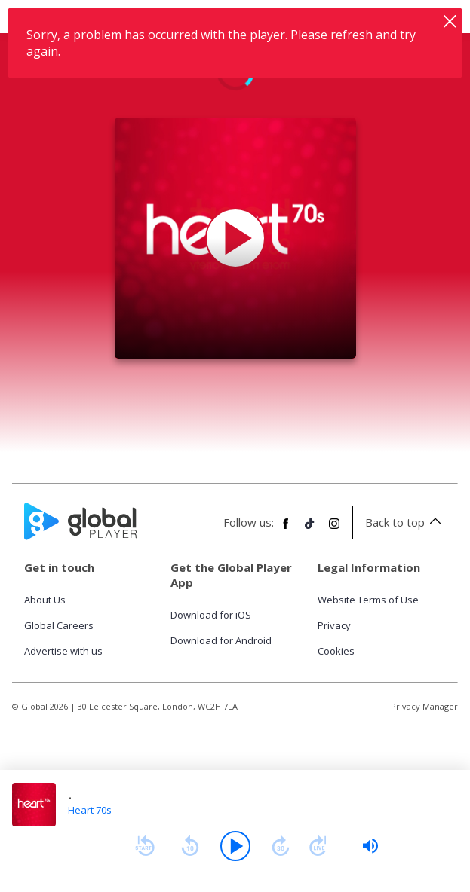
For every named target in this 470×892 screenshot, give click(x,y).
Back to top (405, 522)
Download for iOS (210, 615)
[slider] (370, 846)
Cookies (336, 651)
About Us (45, 599)
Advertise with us (63, 651)
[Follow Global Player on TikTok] (310, 529)
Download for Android (221, 640)
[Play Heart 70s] (235, 238)
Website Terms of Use (368, 599)
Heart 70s (90, 810)
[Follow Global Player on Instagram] (334, 529)
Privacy (334, 625)
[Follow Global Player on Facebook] (285, 529)
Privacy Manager (424, 706)
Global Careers (59, 625)
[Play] (235, 846)
